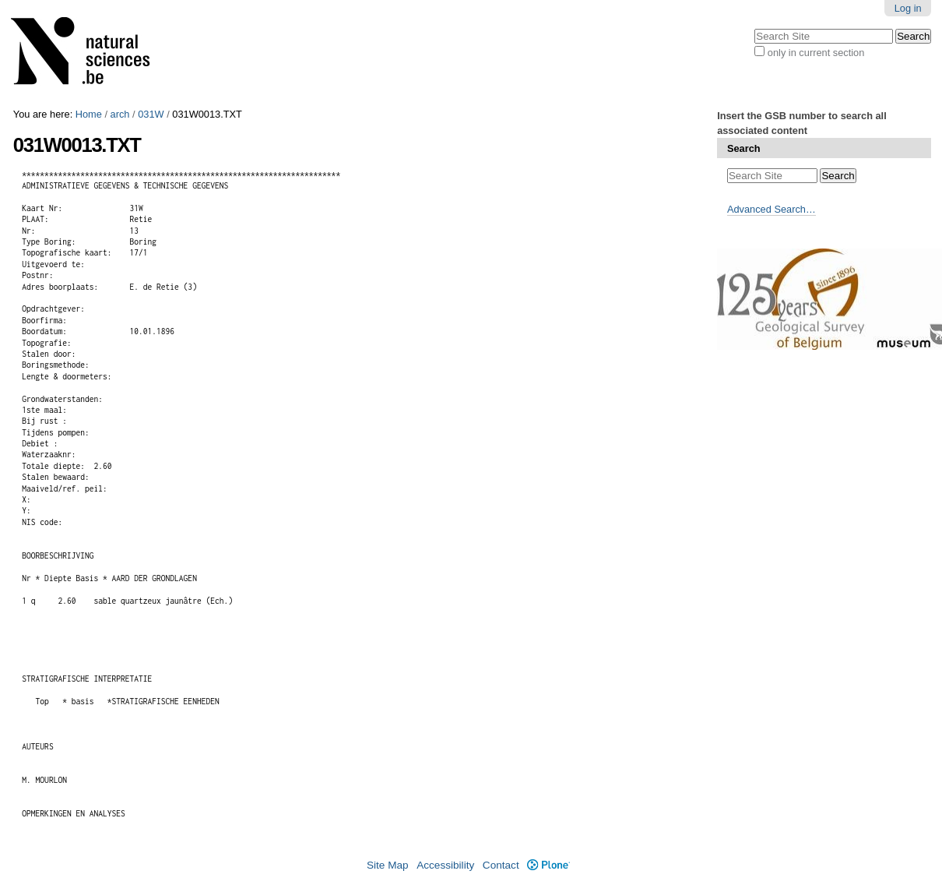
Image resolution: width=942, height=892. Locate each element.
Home (89, 114)
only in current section (816, 52)
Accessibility (445, 865)
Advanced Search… (771, 209)
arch (120, 114)
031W (150, 114)
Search (744, 148)
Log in (908, 8)
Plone (548, 865)
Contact (501, 865)
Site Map (388, 865)
